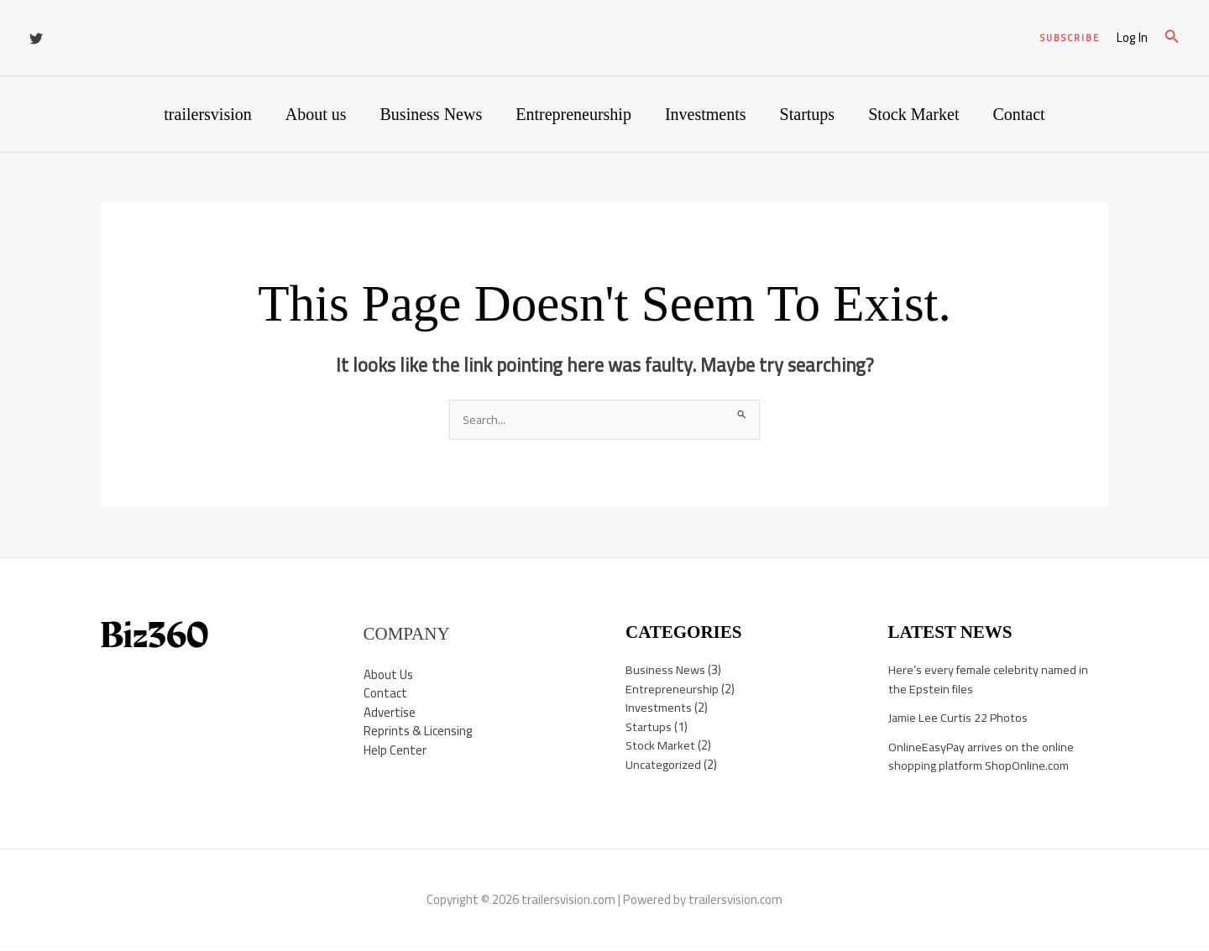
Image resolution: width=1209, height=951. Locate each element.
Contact (1018, 114)
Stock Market (913, 114)
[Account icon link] (1132, 38)
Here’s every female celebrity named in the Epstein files (992, 680)
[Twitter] (36, 38)
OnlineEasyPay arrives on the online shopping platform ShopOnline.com (983, 757)
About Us (388, 674)
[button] (1070, 38)
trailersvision (207, 114)
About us (316, 114)
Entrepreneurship (573, 114)
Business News (431, 114)
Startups (807, 114)
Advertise (390, 712)
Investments (705, 114)
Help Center (395, 750)
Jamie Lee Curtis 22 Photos (960, 718)
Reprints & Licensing (418, 731)
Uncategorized (664, 765)
